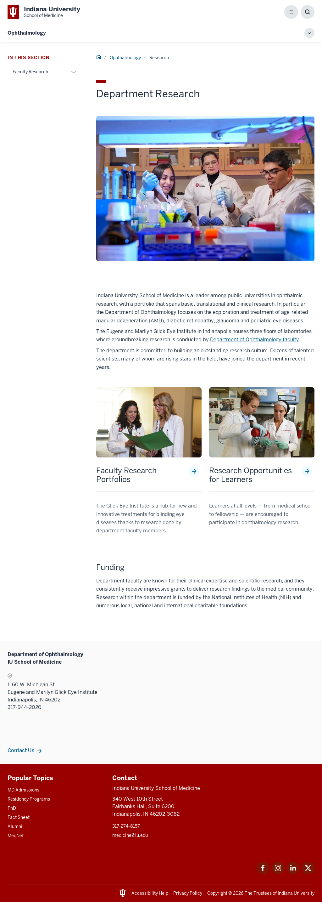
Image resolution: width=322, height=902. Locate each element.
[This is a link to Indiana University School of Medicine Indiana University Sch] (44, 12)
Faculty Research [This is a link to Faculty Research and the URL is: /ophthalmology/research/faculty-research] (30, 72)
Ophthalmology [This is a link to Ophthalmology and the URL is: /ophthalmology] (125, 57)
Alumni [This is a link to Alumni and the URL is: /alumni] (15, 826)
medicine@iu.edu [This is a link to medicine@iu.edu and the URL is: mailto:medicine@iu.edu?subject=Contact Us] (130, 835)
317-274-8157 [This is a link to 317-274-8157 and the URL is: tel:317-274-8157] (126, 826)
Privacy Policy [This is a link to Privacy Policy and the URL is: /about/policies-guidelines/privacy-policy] (187, 893)
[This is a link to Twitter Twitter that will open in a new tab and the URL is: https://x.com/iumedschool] (308, 872)
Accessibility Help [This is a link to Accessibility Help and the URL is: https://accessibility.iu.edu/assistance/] (149, 893)
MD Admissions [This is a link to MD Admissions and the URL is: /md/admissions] (23, 790)
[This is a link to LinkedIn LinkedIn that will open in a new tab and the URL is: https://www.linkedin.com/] (293, 872)
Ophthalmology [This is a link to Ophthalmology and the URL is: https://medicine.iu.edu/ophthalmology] (27, 33)
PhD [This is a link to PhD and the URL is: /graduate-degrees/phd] (12, 808)
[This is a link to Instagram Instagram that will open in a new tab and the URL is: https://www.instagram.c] (278, 872)
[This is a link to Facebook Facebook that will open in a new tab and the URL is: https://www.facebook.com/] (263, 872)
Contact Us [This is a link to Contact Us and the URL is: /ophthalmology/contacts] (21, 750)
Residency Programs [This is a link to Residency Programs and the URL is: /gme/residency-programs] (29, 799)
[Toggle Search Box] (307, 12)
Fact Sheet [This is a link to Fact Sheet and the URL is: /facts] (19, 817)
